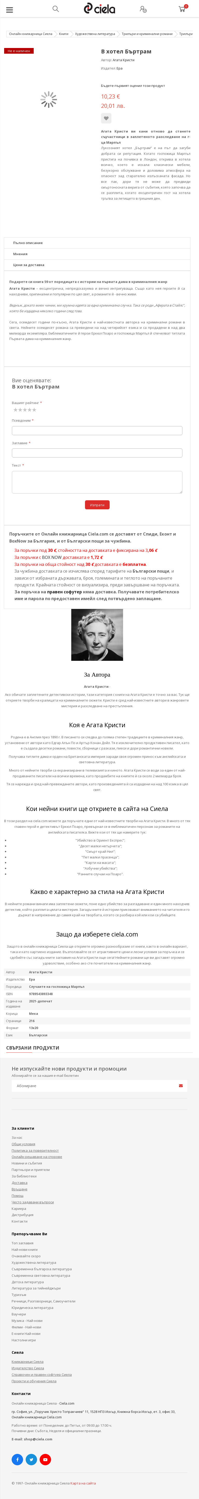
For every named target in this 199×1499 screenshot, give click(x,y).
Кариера (19, 1208)
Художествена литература (95, 34)
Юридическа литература (32, 1307)
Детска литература (28, 1282)
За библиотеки (24, 1176)
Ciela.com (66, 1403)
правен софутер (64, 592)
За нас (17, 1137)
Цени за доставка (28, 264)
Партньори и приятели (31, 1169)
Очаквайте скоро (26, 1256)
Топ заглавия (22, 1243)
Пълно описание (28, 242)
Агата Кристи (123, 60)
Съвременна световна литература (41, 1275)
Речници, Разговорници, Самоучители (43, 1301)
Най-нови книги (25, 1249)
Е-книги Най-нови (26, 1333)
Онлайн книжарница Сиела (30, 34)
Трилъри (186, 34)
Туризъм (19, 1294)
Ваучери (19, 1314)
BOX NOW (52, 557)
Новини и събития (27, 1163)
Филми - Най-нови (26, 1327)
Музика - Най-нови (27, 1320)
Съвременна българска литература (42, 1269)
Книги (63, 34)
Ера (120, 68)
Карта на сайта (83, 1483)
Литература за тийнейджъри (36, 1288)
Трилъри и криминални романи (147, 34)
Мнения (20, 254)
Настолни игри (24, 1340)
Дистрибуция (22, 1214)
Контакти (19, 1221)
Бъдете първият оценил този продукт (133, 85)
